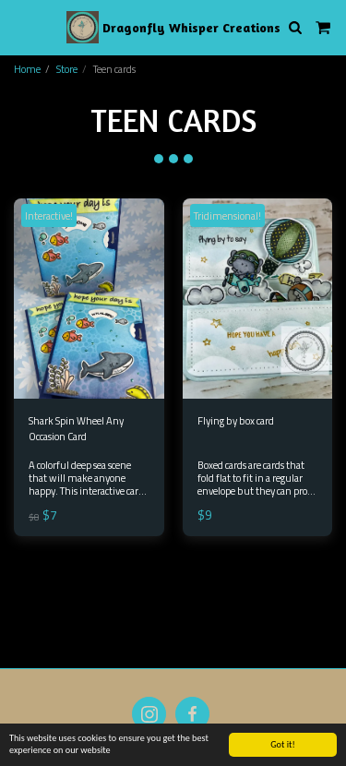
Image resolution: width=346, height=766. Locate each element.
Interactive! (49, 215)
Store (67, 69)
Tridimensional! (227, 215)
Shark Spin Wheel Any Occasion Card (76, 428)
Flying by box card (235, 420)
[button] (20, 26)
